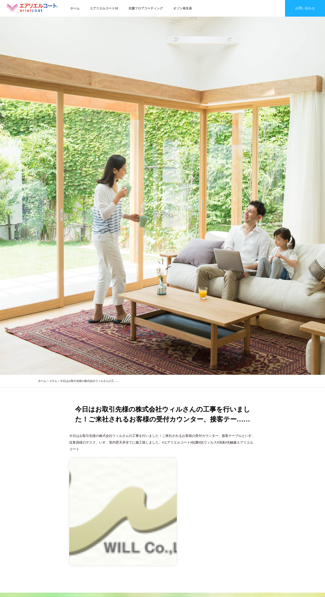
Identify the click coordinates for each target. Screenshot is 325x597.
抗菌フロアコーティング (146, 8)
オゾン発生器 (182, 8)
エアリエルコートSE (104, 8)
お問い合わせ (305, 8)
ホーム (75, 8)
